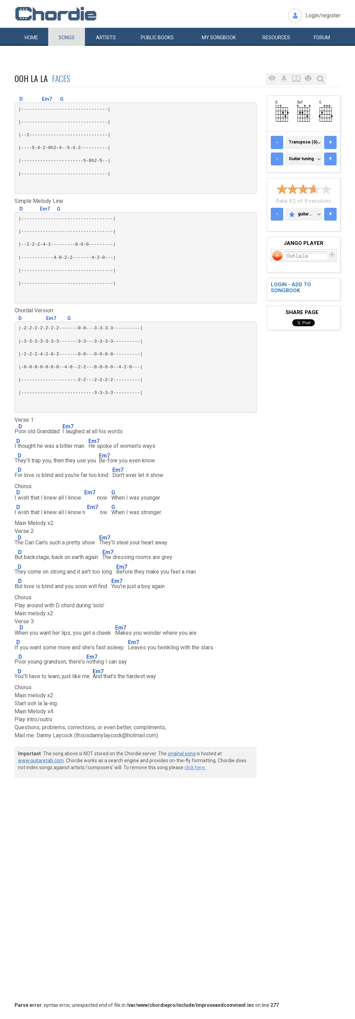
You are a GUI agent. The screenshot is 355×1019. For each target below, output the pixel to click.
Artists (106, 37)
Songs (67, 37)
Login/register (322, 15)
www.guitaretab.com (41, 760)
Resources (276, 37)
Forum (322, 37)
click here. (195, 767)
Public (157, 37)
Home (31, 37)
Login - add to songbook (291, 287)
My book (219, 37)
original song (182, 753)
